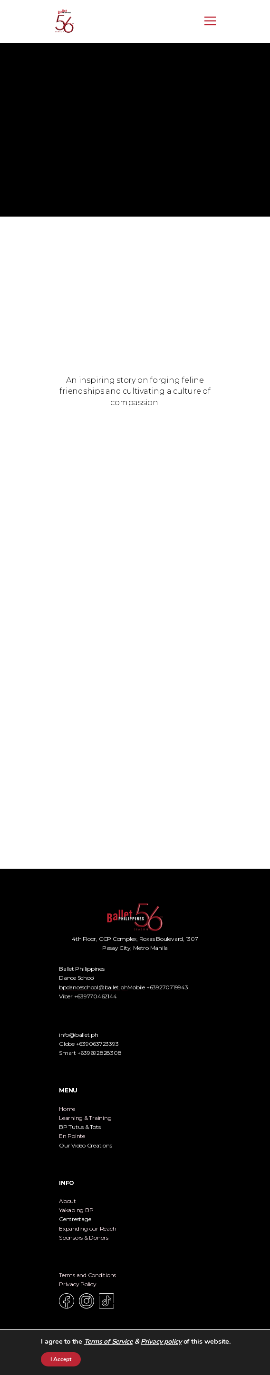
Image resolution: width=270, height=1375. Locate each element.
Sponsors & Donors (83, 1237)
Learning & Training (85, 1117)
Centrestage (75, 1219)
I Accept (60, 1359)
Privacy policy (161, 1341)
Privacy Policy (77, 1284)
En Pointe (72, 1135)
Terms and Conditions (87, 1275)
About (67, 1200)
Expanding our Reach (87, 1228)
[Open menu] (210, 20)
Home (67, 1108)
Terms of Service (108, 1341)
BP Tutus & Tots (79, 1126)
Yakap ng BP (76, 1210)
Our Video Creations (85, 1145)
